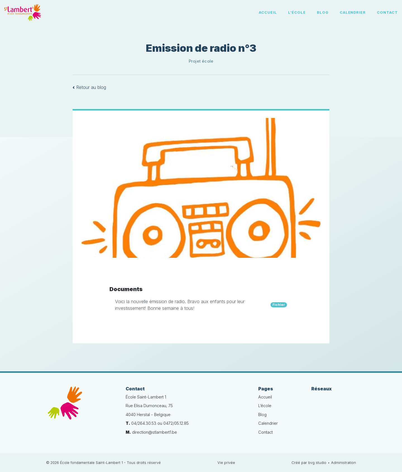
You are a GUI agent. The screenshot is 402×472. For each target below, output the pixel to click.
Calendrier (353, 12)
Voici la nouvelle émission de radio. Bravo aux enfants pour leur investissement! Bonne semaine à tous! (201, 305)
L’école (297, 12)
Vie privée (226, 463)
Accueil (268, 12)
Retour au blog (89, 87)
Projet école (201, 61)
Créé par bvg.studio (308, 463)
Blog (323, 12)
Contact (387, 12)
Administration (343, 463)
